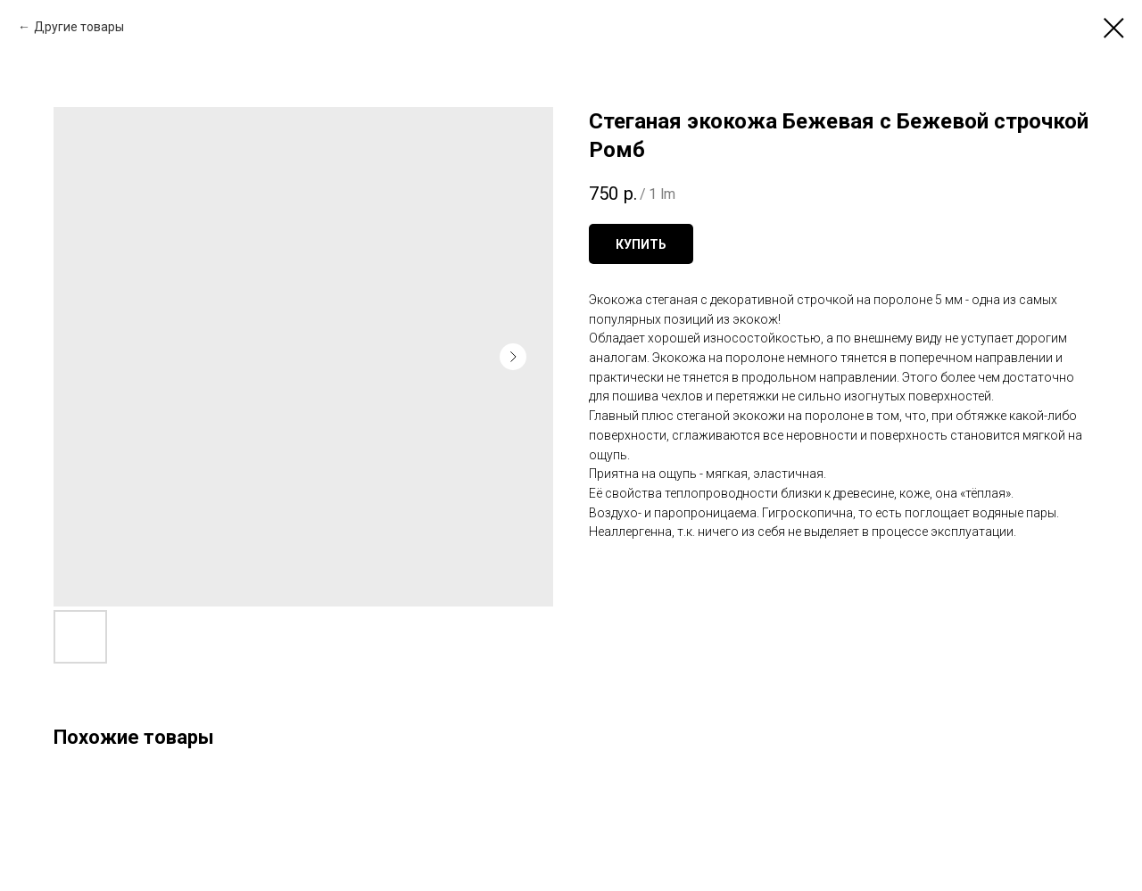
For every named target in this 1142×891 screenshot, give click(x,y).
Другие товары (79, 27)
